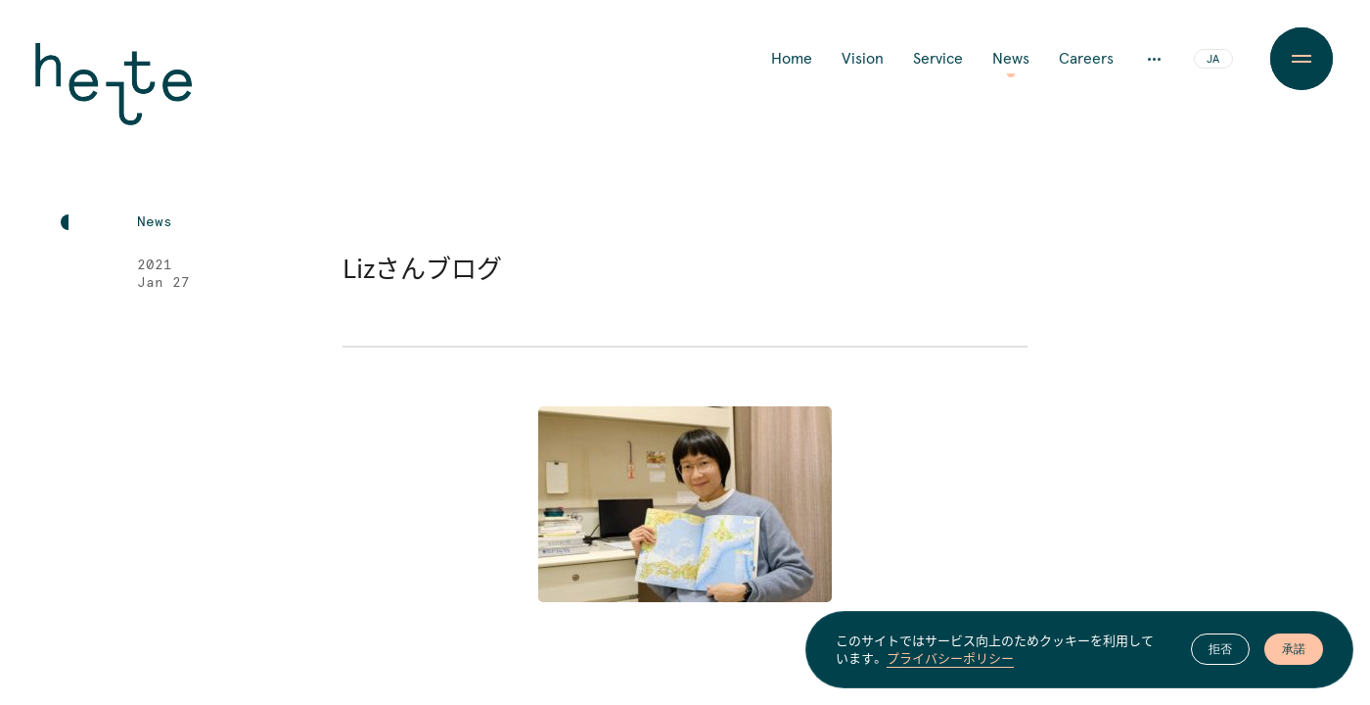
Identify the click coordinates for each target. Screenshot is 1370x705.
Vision (863, 59)
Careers (1086, 59)
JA (1213, 60)
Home (791, 59)
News (1010, 59)
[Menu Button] (1301, 59)
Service (938, 59)
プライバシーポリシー (950, 659)
